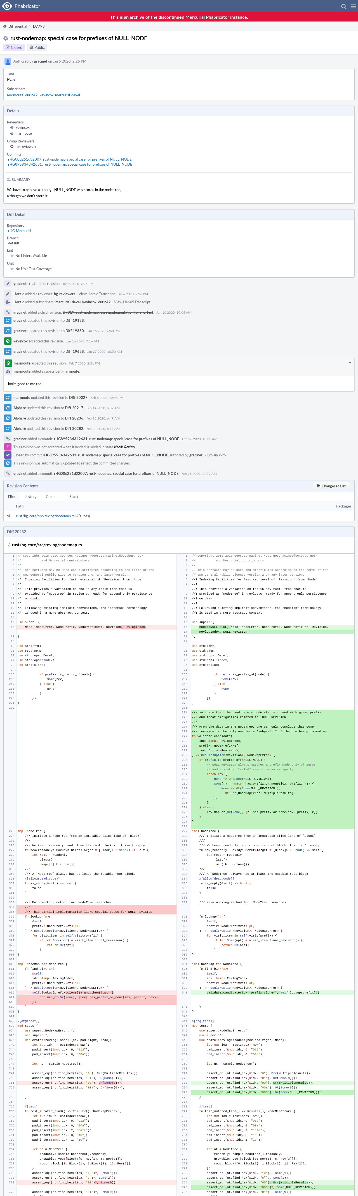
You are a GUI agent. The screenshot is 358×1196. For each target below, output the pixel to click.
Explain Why (216, 455)
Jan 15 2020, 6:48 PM (103, 330)
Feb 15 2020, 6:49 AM (103, 418)
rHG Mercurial (19, 230)
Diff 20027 (78, 397)
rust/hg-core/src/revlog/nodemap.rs (45, 515)
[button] (353, 6)
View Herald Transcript (97, 293)
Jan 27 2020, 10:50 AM (104, 351)
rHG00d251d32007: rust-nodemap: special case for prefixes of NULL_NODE (70, 159)
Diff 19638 (74, 351)
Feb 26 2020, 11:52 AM (199, 473)
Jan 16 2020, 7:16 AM (82, 341)
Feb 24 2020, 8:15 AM (103, 428)
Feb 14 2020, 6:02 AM (103, 408)
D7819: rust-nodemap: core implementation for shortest (108, 312)
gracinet (40, 61)
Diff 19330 (74, 330)
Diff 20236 (74, 418)
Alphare (19, 407)
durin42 (31, 94)
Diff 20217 (74, 407)
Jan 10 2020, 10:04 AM (173, 312)
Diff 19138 (74, 320)
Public (39, 47)
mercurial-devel (67, 94)
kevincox (46, 94)
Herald (18, 293)
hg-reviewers (26, 146)
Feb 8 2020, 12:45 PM (107, 397)
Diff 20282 (74, 428)
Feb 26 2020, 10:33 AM (199, 439)
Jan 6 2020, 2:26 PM (78, 283)
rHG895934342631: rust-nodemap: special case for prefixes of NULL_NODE (70, 164)
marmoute (15, 94)
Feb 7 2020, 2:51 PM (84, 363)
